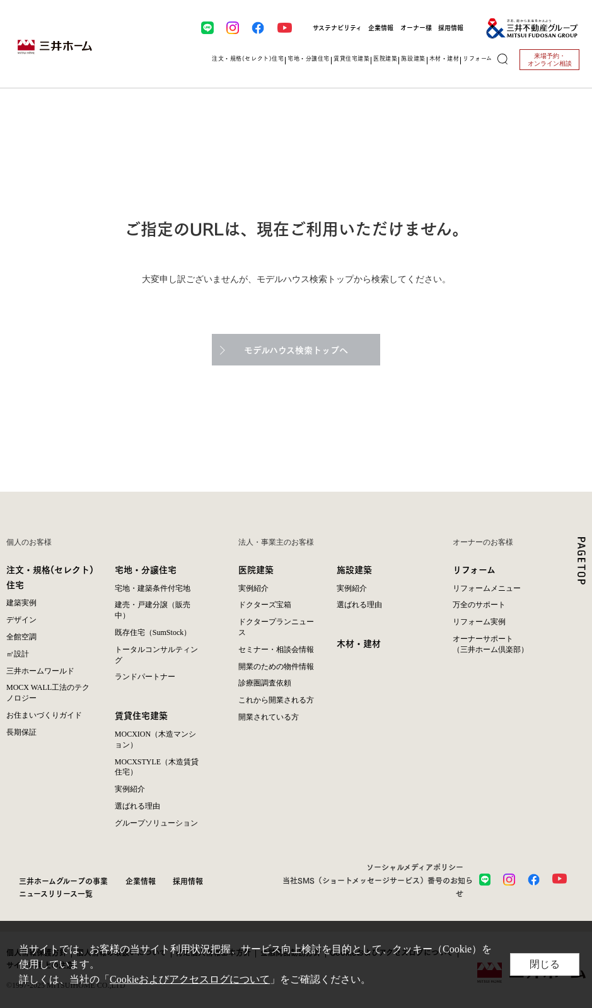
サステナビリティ (337, 27)
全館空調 (21, 636)
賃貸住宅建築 (141, 714)
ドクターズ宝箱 (264, 604)
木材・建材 (359, 642)
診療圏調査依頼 (264, 683)
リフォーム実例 (479, 621)
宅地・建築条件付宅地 (152, 588)
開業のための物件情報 (276, 666)
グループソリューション (156, 823)
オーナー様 (416, 27)
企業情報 (380, 27)
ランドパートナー (145, 676)
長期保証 (21, 732)
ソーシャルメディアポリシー (414, 866)
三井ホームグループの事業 (63, 880)
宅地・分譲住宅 (146, 569)
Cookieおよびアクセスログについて (190, 979)
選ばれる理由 (137, 806)
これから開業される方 (276, 700)
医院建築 (256, 569)
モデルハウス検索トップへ (296, 349)
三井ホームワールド (40, 671)
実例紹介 (130, 789)
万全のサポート (479, 604)
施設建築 (354, 569)
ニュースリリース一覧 (56, 893)
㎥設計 (17, 653)
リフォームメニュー (487, 588)
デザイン (21, 619)
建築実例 (21, 602)
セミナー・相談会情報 (276, 649)
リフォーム (474, 569)
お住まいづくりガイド (44, 715)
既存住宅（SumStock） (153, 632)
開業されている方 (268, 717)
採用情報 (450, 27)
